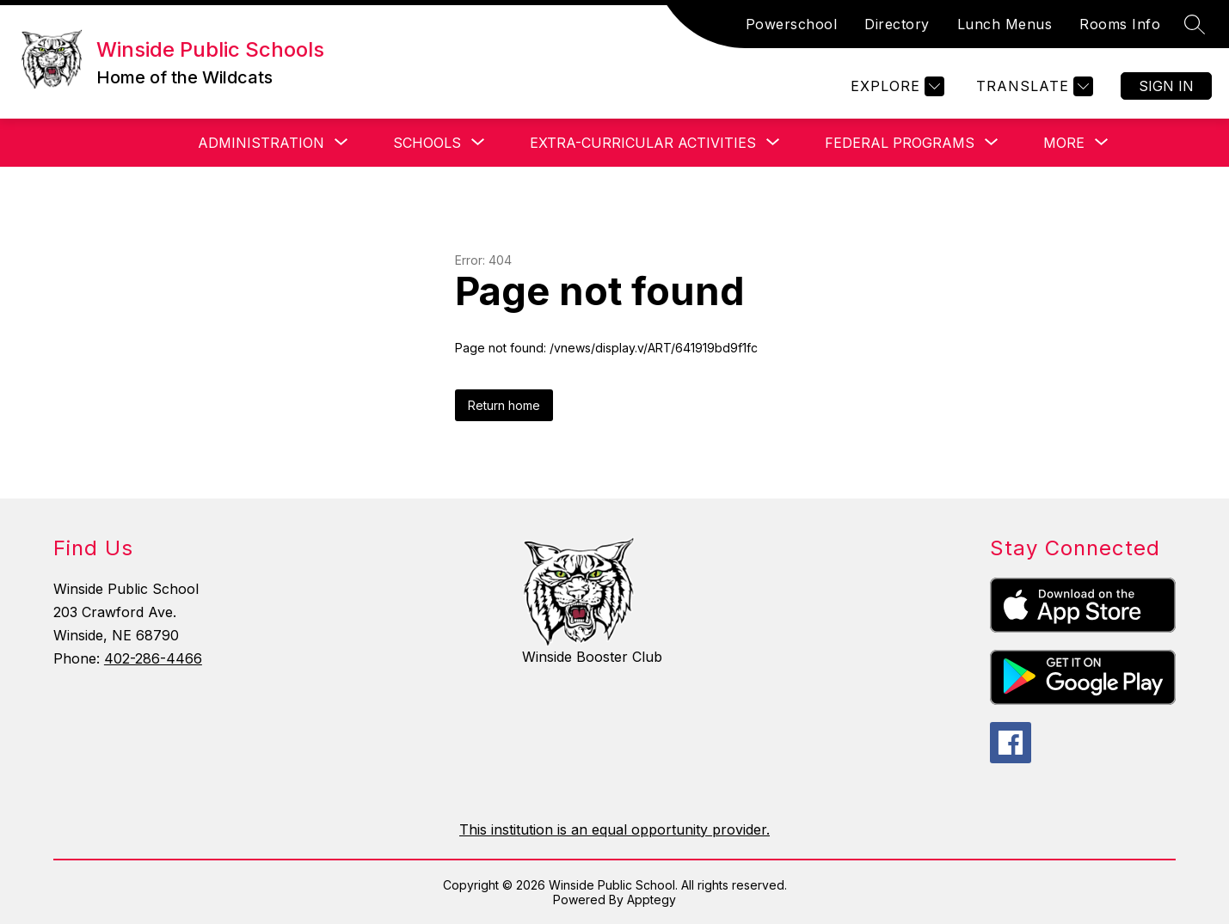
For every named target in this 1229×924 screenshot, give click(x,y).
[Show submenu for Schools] (427, 142)
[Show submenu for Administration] (261, 142)
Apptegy (651, 899)
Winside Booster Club (592, 656)
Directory (897, 24)
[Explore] (895, 86)
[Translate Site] (1032, 86)
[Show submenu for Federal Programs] (899, 142)
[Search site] (1194, 24)
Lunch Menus (1005, 24)
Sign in (1166, 86)
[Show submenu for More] (1064, 142)
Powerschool (792, 24)
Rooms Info (1119, 24)
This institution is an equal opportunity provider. (614, 829)
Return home (504, 405)
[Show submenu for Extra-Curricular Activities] (643, 142)
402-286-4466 (153, 658)
